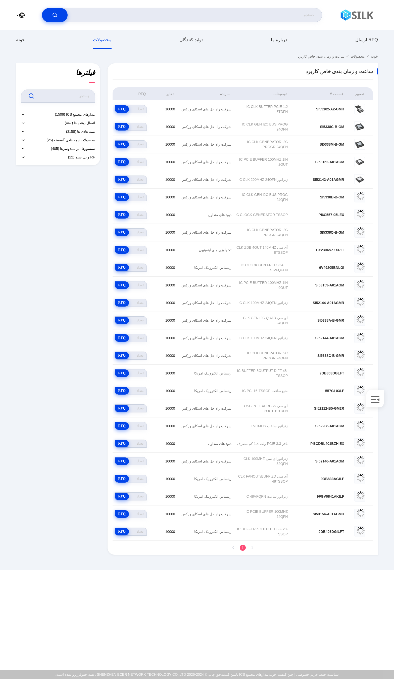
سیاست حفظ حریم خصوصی (37, 640)
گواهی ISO (50, 619)
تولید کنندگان (191, 39)
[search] (55, 15)
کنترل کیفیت (49, 629)
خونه (20, 39)
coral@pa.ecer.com (358, 624)
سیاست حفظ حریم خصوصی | (316, 674)
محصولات (102, 39)
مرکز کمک (51, 651)
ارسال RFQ (366, 39)
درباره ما (279, 39)
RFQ (122, 109)
